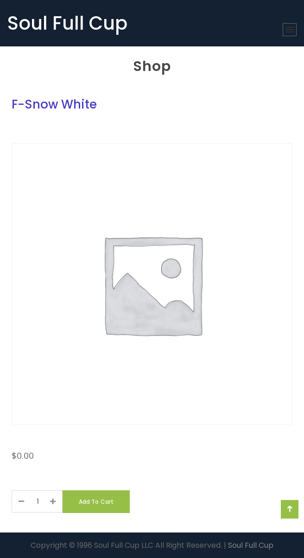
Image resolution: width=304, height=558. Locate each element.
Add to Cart (96, 502)
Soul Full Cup (67, 23)
